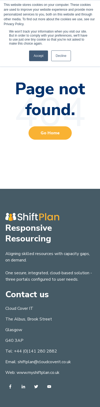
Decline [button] (61, 56)
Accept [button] (38, 56)
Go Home (50, 133)
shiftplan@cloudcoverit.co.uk (44, 362)
